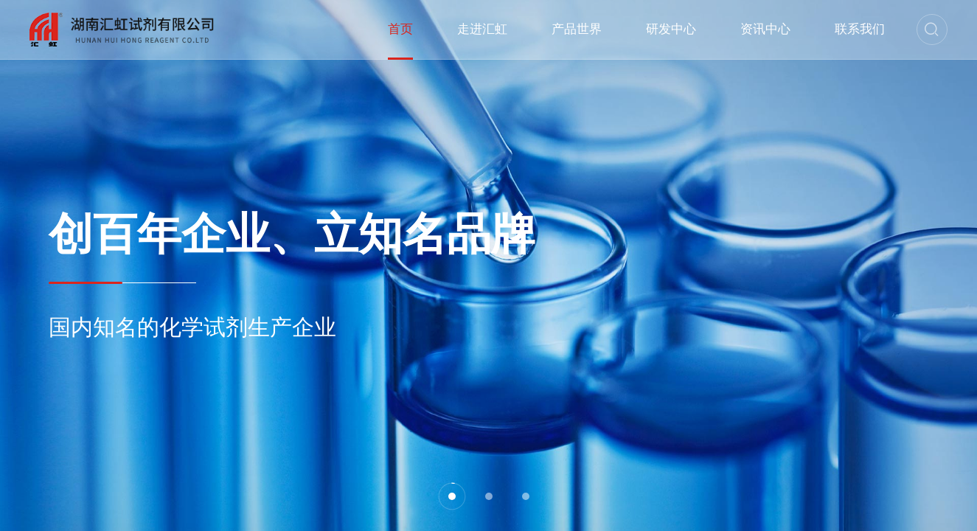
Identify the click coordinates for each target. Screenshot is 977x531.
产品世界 (577, 29)
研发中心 (671, 29)
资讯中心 (765, 29)
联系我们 (860, 29)
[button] (452, 496)
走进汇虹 (482, 29)
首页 (400, 29)
